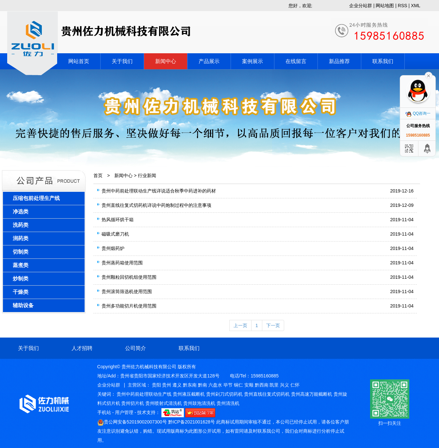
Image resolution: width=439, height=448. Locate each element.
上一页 (240, 325)
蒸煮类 (20, 265)
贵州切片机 (132, 403)
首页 (98, 175)
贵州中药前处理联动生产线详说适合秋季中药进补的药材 (159, 190)
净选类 (20, 211)
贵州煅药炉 (113, 248)
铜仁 (238, 385)
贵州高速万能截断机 (311, 394)
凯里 (274, 385)
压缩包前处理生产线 (36, 198)
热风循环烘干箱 (118, 219)
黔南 (202, 385)
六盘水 (215, 385)
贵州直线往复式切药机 (267, 394)
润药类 (20, 238)
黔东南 (190, 385)
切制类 (20, 252)
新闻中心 (165, 61)
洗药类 (20, 225)
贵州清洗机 (228, 403)
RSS (402, 5)
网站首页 (78, 61)
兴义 (284, 385)
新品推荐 (339, 61)
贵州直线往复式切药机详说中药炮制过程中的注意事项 (156, 205)
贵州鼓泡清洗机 (199, 403)
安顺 (248, 385)
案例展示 (252, 61)
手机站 (104, 412)
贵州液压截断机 (189, 394)
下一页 (273, 325)
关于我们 (122, 61)
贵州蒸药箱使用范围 (122, 262)
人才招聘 (82, 348)
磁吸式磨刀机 (115, 234)
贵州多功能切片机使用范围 (129, 305)
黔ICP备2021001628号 (191, 421)
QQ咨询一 (418, 113)
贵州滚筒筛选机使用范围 (127, 291)
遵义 (177, 385)
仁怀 (295, 385)
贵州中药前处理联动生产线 (144, 394)
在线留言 (295, 61)
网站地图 (385, 5)
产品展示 (209, 61)
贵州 (166, 385)
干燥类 (20, 292)
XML (415, 5)
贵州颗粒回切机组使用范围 (129, 277)
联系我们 (382, 61)
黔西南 (261, 385)
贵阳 (156, 385)
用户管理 (124, 412)
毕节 (228, 385)
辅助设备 (23, 305)
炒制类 (20, 278)
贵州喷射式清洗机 (163, 403)
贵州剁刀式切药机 (224, 394)
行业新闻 (147, 175)
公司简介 (135, 348)
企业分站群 (360, 5)
